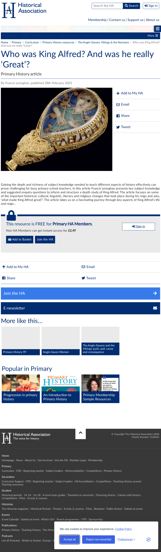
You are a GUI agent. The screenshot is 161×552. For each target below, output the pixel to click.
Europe (47, 540)
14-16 (27, 495)
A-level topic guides (54, 495)
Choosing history (105, 495)
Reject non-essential (98, 539)
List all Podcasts (11, 540)
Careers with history (129, 495)
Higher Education (87, 29)
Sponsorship (96, 519)
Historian (117, 29)
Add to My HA (129, 93)
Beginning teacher (43, 35)
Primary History (113, 471)
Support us (135, 20)
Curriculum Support (13, 481)
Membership (97, 20)
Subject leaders (68, 35)
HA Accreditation (93, 35)
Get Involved (45, 460)
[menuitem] (11, 28)
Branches (99, 509)
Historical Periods (41, 509)
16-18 (37, 495)
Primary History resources (58, 42)
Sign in (138, 226)
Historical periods (12, 495)
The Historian (50, 530)
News (19, 460)
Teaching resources (12, 484)
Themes (57, 509)
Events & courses (37, 498)
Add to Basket (19, 239)
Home (4, 42)
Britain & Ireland (31, 540)
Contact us (117, 20)
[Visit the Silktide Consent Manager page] (148, 539)
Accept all (70, 539)
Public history (114, 509)
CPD (24, 35)
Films (22, 498)
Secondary (35, 29)
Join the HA (45, 239)
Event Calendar (10, 519)
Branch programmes (68, 519)
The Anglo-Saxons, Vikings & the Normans (103, 42)
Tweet (123, 127)
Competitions (117, 35)
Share (123, 116)
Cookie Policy (123, 529)
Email (122, 104)
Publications (143, 29)
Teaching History (31, 530)
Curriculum (9, 35)
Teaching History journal (127, 481)
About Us (30, 460)
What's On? (48, 519)
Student (58, 29)
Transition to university (81, 495)
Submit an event (133, 509)
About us (152, 20)
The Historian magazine (15, 509)
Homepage (8, 460)
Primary (11, 29)
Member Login (78, 460)
